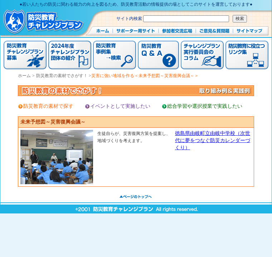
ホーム (24, 75)
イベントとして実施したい (120, 106)
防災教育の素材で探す (48, 106)
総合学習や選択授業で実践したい (204, 106)
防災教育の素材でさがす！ (62, 75)
